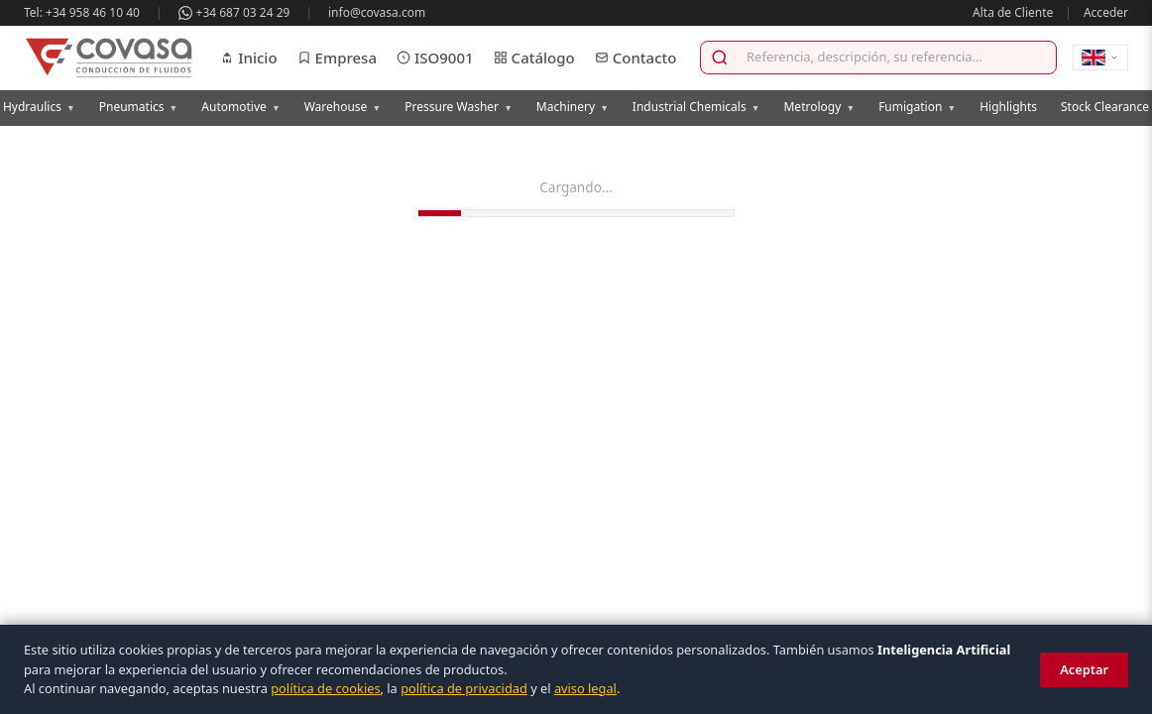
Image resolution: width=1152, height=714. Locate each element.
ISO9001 (435, 57)
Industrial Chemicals (696, 106)
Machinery (572, 106)
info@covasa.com (376, 12)
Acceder (1106, 12)
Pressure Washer (458, 106)
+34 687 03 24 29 (234, 12)
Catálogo (534, 57)
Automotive (240, 106)
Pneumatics (138, 106)
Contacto (636, 57)
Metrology (819, 106)
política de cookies (325, 688)
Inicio (248, 57)
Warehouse (343, 106)
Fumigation (917, 106)
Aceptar (1084, 669)
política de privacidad (464, 688)
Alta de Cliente (1013, 12)
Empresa (337, 57)
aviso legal (585, 688)
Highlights (1008, 106)
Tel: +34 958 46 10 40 (82, 12)
